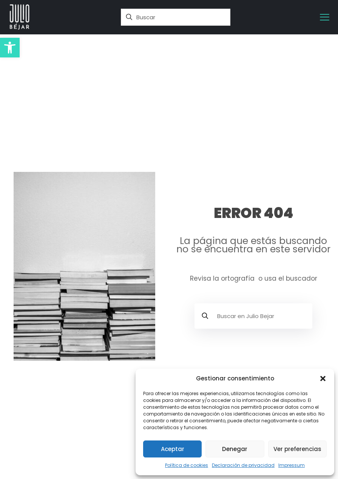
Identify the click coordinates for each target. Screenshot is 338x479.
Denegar (234, 449)
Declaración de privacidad (243, 465)
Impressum (291, 465)
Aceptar (172, 449)
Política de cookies (186, 465)
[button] (10, 47)
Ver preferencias (297, 449)
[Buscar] (175, 17)
